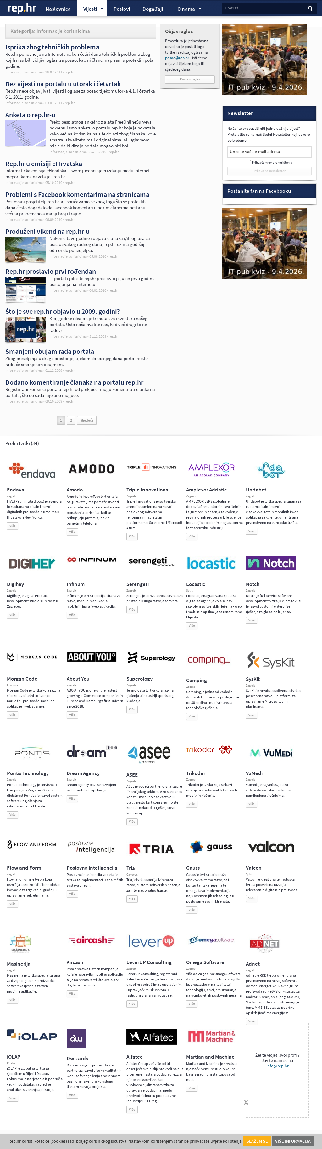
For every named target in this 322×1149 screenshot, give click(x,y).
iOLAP (13, 1056)
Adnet (253, 964)
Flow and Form (24, 867)
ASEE (132, 774)
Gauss (193, 867)
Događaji (152, 9)
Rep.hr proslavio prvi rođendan (50, 271)
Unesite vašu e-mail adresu (255, 152)
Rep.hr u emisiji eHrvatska (43, 163)
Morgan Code (22, 678)
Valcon (254, 867)
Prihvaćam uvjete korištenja (272, 162)
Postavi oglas (190, 79)
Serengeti (137, 584)
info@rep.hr (277, 1066)
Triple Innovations (147, 489)
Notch (252, 584)
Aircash (75, 962)
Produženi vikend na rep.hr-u (47, 231)
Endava (15, 489)
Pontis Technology (28, 773)
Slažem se (257, 1141)
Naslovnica (58, 9)
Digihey (15, 584)
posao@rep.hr (177, 57)
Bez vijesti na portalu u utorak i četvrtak (63, 84)
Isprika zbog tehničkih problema (52, 47)
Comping (196, 680)
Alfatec (134, 1056)
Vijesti (90, 9)
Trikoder (195, 773)
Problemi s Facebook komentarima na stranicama (77, 194)
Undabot (256, 489)
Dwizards (77, 1058)
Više (12, 525)
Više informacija (293, 1141)
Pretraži (232, 8)
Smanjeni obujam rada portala (49, 351)
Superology (139, 678)
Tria (130, 868)
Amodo (75, 489)
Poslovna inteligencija (92, 867)
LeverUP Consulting (149, 962)
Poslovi (122, 9)
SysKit (253, 679)
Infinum (76, 584)
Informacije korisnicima (24, 72)
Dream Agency (83, 773)
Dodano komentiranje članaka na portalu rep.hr (74, 382)
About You (78, 678)
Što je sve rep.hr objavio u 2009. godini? (62, 311)
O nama (186, 9)
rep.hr (22, 9)
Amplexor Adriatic (206, 489)
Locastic (195, 584)
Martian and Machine (210, 1056)
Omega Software (205, 962)
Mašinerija (19, 964)
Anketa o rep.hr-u (30, 114)
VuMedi (254, 773)
